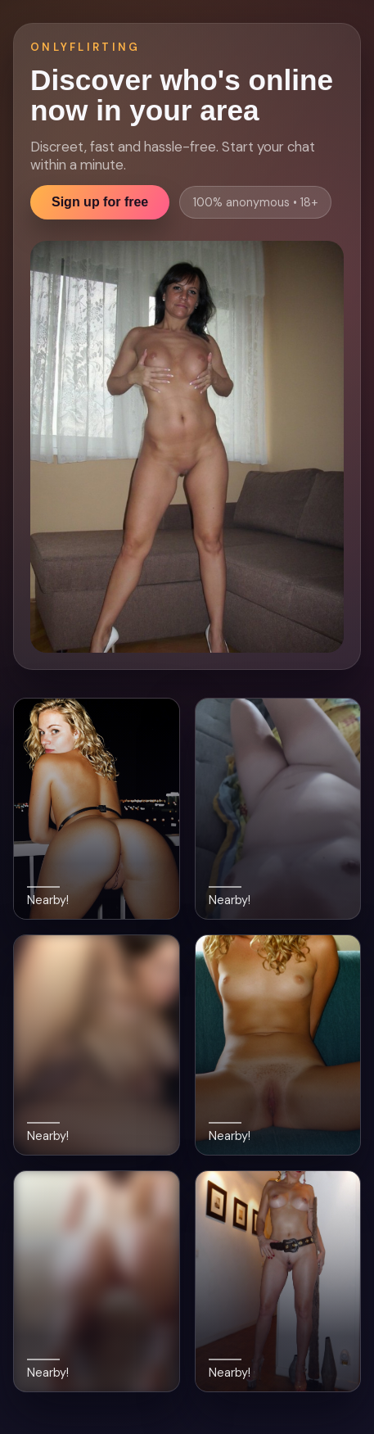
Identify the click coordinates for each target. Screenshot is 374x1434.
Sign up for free (100, 202)
